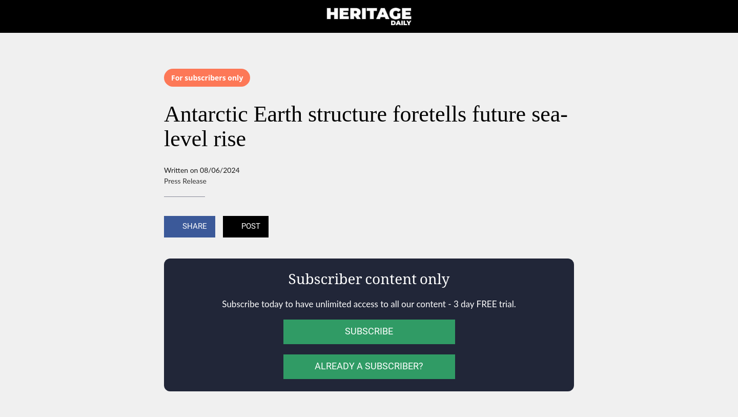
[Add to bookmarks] (561, 227)
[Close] (20, 16)
